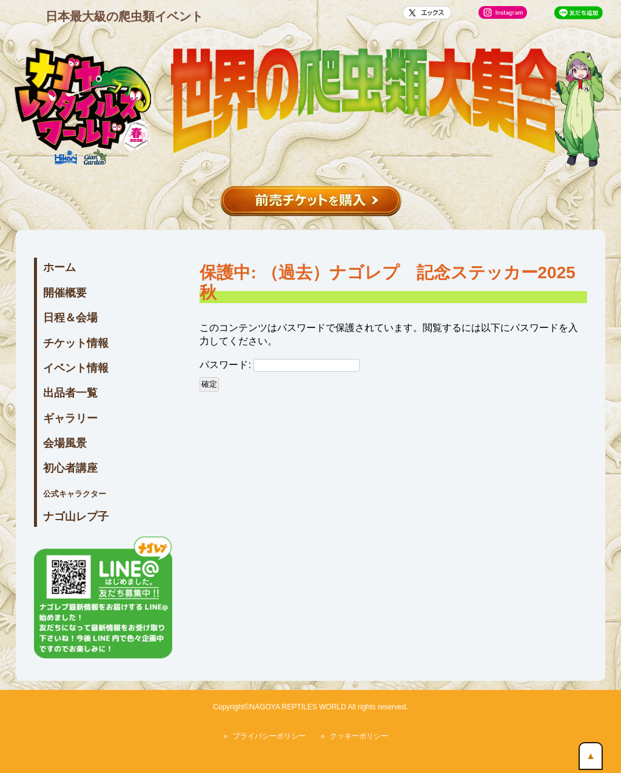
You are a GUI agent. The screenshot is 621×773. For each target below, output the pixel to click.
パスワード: (280, 365)
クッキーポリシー (359, 736)
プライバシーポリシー (269, 736)
